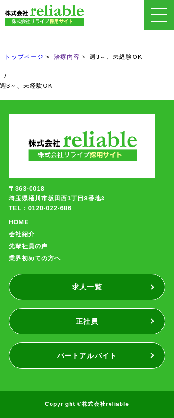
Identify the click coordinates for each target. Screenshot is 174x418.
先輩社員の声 (28, 246)
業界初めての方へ (35, 258)
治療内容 (67, 56)
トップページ (24, 56)
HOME (19, 222)
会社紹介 (22, 234)
